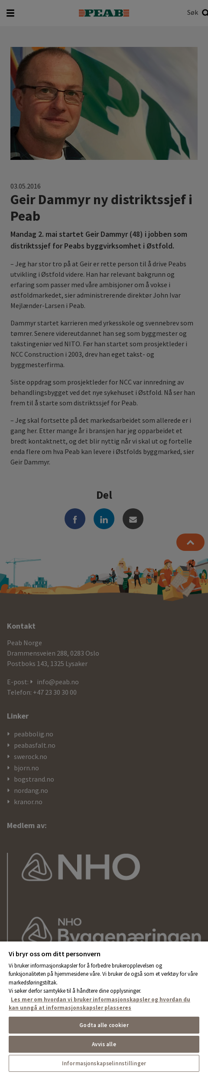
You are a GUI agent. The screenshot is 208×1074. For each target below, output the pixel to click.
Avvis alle (104, 1044)
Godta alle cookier (103, 1025)
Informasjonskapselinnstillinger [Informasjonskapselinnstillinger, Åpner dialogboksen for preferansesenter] (104, 1063)
